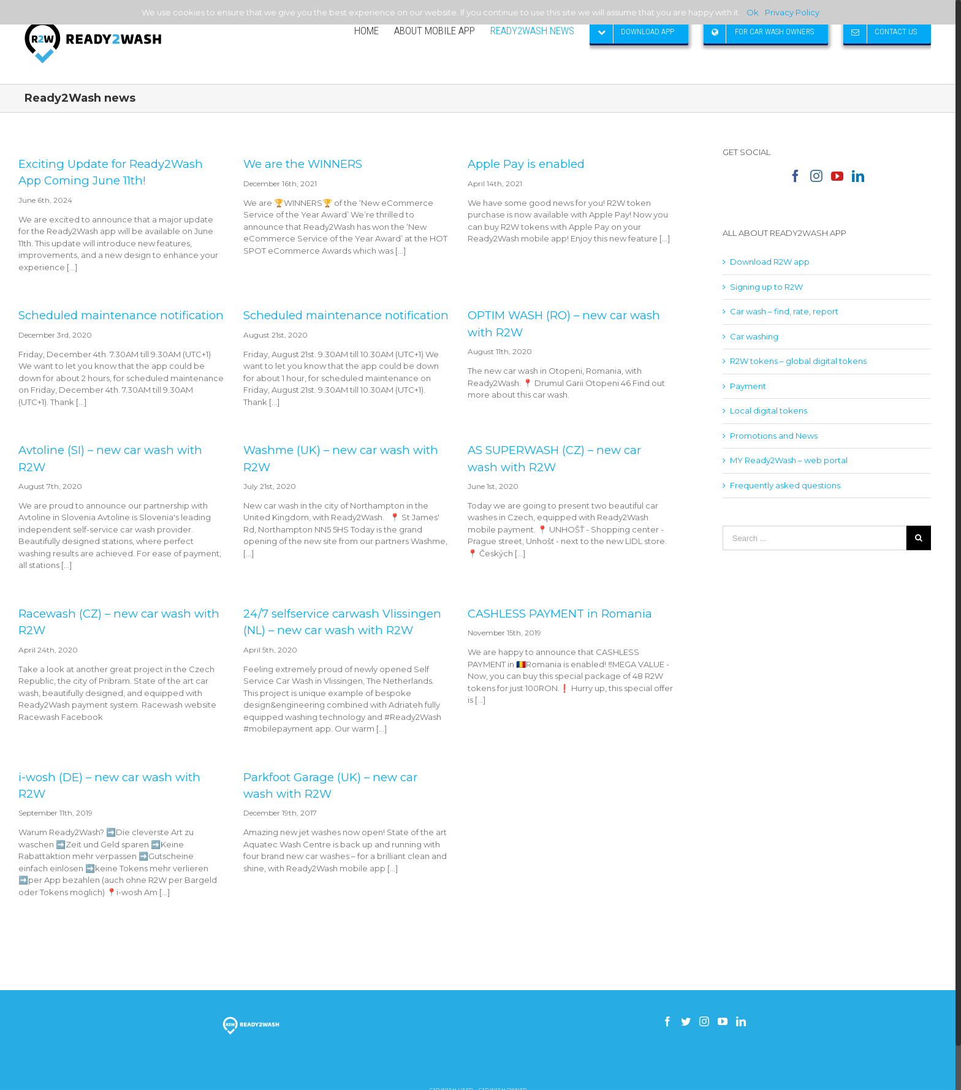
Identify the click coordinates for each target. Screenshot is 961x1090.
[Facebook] (795, 176)
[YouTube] (837, 176)
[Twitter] (686, 1021)
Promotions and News (774, 436)
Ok (752, 12)
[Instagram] (816, 176)
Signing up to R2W (766, 287)
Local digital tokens (768, 410)
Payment (748, 386)
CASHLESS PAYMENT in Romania (560, 614)
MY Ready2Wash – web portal (789, 460)
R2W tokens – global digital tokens (798, 361)
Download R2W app (770, 262)
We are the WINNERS (302, 164)
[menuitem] (374, 30)
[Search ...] (814, 538)
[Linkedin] (858, 176)
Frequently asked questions (785, 485)
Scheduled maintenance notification (121, 315)
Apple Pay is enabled (526, 164)
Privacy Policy (792, 12)
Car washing (754, 336)
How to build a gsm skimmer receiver (478, 1064)
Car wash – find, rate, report (784, 311)
